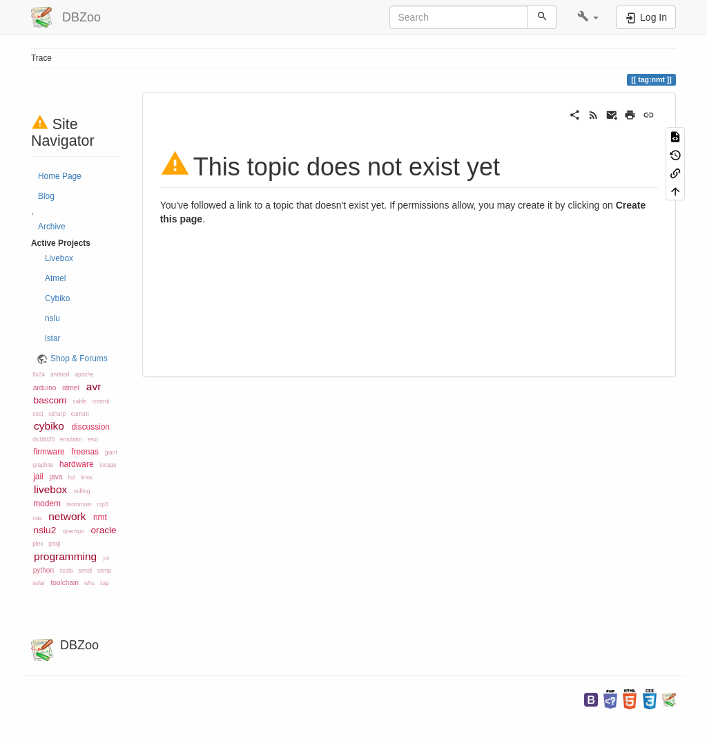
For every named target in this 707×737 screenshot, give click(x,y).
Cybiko (57, 298)
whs (89, 583)
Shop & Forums (79, 358)
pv (107, 558)
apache (84, 374)
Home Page (59, 176)
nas (36, 518)
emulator (71, 439)
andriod (60, 374)
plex (37, 543)
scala (65, 570)
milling (82, 491)
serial (85, 570)
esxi (93, 439)
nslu (52, 318)
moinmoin (78, 504)
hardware (76, 464)
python (43, 570)
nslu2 (45, 530)
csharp (57, 413)
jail (38, 476)
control (100, 401)
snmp (104, 570)
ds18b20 (43, 439)
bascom (50, 400)
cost (37, 413)
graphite (42, 464)
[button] (588, 17)
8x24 (38, 374)
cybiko (49, 426)
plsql (54, 543)
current (80, 413)
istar (52, 338)
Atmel (55, 278)
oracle (103, 530)
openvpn (73, 531)
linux (87, 477)
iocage (108, 464)
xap (104, 583)
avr (93, 386)
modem (47, 503)
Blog (46, 196)
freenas (85, 452)
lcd (72, 477)
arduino (45, 388)
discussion (90, 427)
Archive (52, 226)
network (67, 516)
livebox (50, 489)
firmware (49, 452)
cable (80, 401)
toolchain (64, 582)
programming (65, 556)
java (56, 477)
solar (38, 583)
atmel (70, 388)
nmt (100, 517)
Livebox (59, 258)
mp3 (102, 504)
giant (111, 452)
